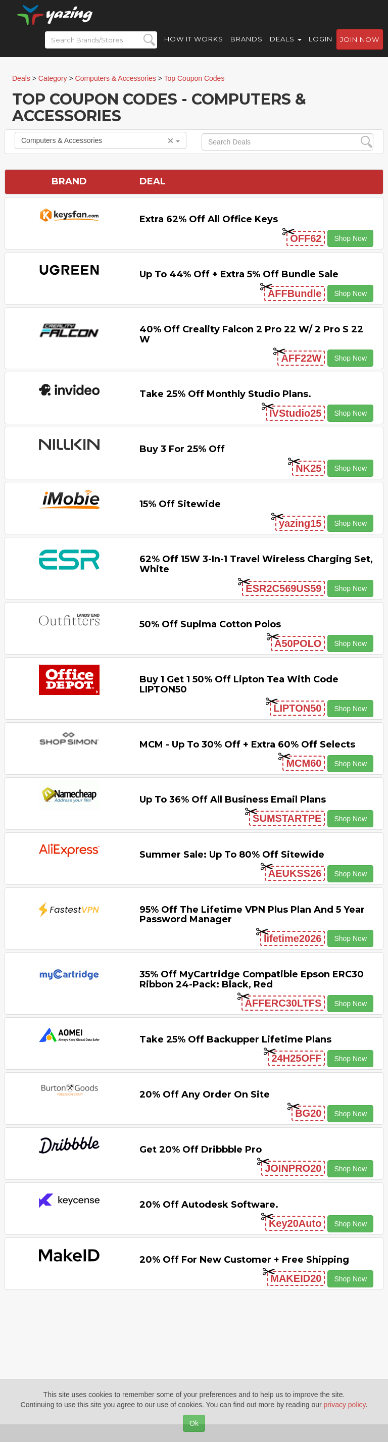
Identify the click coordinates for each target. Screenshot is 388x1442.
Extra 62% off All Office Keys (208, 219)
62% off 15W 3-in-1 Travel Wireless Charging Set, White (256, 564)
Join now (359, 46)
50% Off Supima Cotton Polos (210, 624)
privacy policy (345, 1405)
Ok (194, 1423)
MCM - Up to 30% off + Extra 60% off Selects (247, 744)
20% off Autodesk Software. (208, 1204)
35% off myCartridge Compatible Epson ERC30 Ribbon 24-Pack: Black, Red (251, 979)
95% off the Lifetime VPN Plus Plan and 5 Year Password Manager (252, 914)
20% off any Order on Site (204, 1094)
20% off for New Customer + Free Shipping (244, 1259)
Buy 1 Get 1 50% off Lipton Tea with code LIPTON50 (238, 684)
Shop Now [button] (350, 238)
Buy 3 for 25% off (182, 449)
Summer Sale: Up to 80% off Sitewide (231, 854)
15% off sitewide (180, 504)
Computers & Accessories (100, 140)
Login (320, 45)
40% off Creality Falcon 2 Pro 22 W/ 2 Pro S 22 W (251, 334)
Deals (286, 45)
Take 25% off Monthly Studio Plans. (225, 394)
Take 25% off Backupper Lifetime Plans (235, 1039)
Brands (246, 45)
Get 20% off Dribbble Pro (200, 1149)
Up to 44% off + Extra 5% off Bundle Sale (238, 274)
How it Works (193, 45)
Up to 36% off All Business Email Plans (232, 799)
